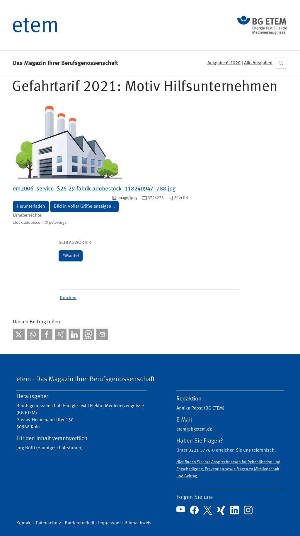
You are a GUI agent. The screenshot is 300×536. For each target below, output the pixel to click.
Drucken (68, 298)
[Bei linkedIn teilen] (74, 334)
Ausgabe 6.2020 (224, 63)
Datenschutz (48, 523)
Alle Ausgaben (258, 63)
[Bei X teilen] (19, 334)
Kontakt (24, 523)
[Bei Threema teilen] (88, 334)
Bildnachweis (138, 523)
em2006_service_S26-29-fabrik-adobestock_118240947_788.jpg (94, 189)
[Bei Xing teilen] (61, 334)
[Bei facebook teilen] (46, 334)
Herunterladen (31, 206)
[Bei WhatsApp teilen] (33, 334)
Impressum (109, 523)
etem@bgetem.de (194, 429)
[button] (281, 63)
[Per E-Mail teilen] (102, 334)
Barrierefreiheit (79, 523)
